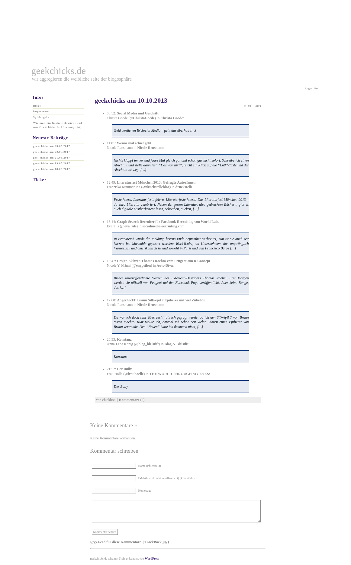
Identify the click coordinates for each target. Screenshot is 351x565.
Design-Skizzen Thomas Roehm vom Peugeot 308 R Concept (163, 261)
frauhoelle (135, 374)
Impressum (41, 111)
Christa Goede (171, 118)
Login (308, 88)
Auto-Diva (165, 265)
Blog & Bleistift (176, 344)
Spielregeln (41, 117)
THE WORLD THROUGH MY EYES (179, 374)
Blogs (37, 105)
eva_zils (130, 226)
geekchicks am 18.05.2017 (51, 169)
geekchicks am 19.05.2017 (51, 163)
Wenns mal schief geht (134, 143)
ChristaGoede (144, 118)
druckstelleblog (158, 187)
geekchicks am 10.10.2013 (131, 100)
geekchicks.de (58, 70)
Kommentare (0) (132, 400)
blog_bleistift (149, 344)
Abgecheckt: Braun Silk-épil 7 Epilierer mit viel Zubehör (161, 300)
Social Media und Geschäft (138, 113)
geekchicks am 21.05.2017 (51, 157)
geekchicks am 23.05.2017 (51, 146)
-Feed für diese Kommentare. (116, 542)
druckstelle (184, 187)
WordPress (152, 558)
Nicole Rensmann (150, 148)
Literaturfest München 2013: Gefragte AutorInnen (156, 182)
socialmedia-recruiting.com (163, 226)
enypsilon (143, 265)
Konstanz (124, 339)
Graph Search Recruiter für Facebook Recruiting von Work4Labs (168, 222)
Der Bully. (125, 369)
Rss (316, 88)
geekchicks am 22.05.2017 (51, 151)
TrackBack (156, 542)
